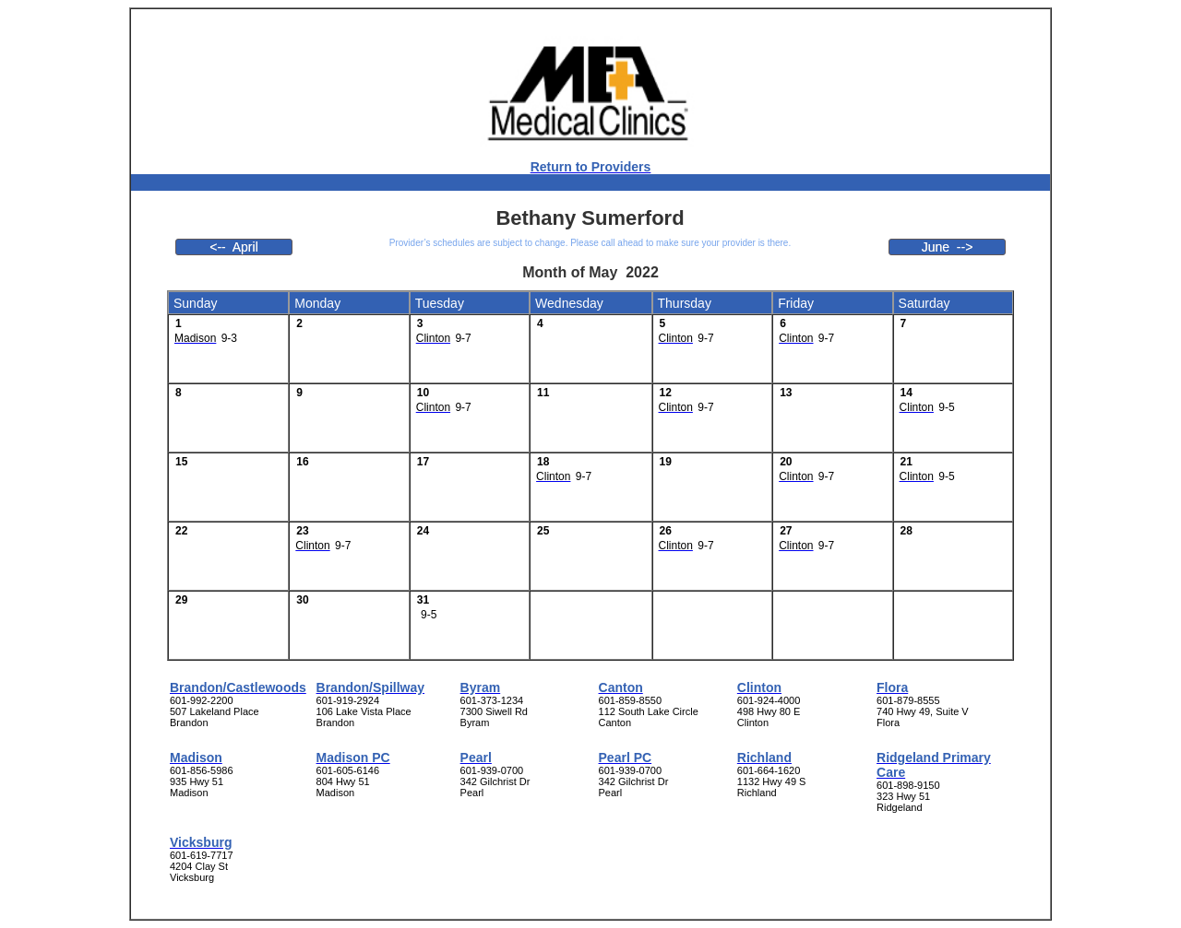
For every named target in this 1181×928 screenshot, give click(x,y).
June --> (947, 247)
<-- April (233, 247)
